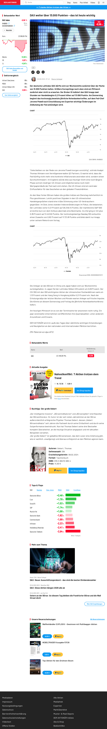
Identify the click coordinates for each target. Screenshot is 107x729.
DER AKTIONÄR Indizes (64, 718)
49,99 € (47, 636)
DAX (33, 67)
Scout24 (32, 503)
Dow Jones (50, 490)
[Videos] (92, 2)
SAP (31, 507)
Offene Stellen (8, 725)
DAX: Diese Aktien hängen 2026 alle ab (47, 588)
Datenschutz (7, 709)
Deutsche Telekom (36, 532)
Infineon (33, 523)
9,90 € (47, 654)
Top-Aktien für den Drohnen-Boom (57, 660)
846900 (5, 23)
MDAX (60, 490)
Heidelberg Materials (37, 527)
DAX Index (6, 20)
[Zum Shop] (69, 2)
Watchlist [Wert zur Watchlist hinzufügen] (9, 30)
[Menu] (104, 2)
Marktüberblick (60, 709)
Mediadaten (7, 697)
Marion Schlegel (56, 79)
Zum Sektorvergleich (11, 95)
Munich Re (33, 511)
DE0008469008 (8, 26)
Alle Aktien (58, 697)
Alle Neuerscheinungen (97, 619)
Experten (58, 705)
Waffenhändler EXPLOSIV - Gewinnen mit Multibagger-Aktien (69, 624)
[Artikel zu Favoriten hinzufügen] (43, 72)
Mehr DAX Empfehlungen (94, 604)
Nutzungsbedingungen (12, 705)
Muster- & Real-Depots (64, 713)
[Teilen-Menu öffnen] (33, 72)
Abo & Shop (59, 721)
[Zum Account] (75, 2)
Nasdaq (39, 490)
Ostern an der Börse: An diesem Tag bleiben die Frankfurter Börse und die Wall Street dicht (65, 596)
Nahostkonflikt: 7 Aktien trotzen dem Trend (76, 376)
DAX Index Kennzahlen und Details (14, 69)
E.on (31, 499)
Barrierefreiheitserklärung (14, 713)
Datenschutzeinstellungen (14, 718)
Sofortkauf (63, 390)
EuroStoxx (77, 490)
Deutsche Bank (35, 515)
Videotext (6, 721)
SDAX (67, 490)
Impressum (7, 701)
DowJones (91, 275)
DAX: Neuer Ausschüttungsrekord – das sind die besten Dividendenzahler (63, 580)
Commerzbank (35, 520)
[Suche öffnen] (26, 2)
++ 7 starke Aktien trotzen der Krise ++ (53, 7)
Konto (59, 398)
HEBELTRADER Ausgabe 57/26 (55, 642)
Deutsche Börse (35, 495)
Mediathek (58, 701)
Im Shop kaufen (84, 390)
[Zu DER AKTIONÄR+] (84, 2)
